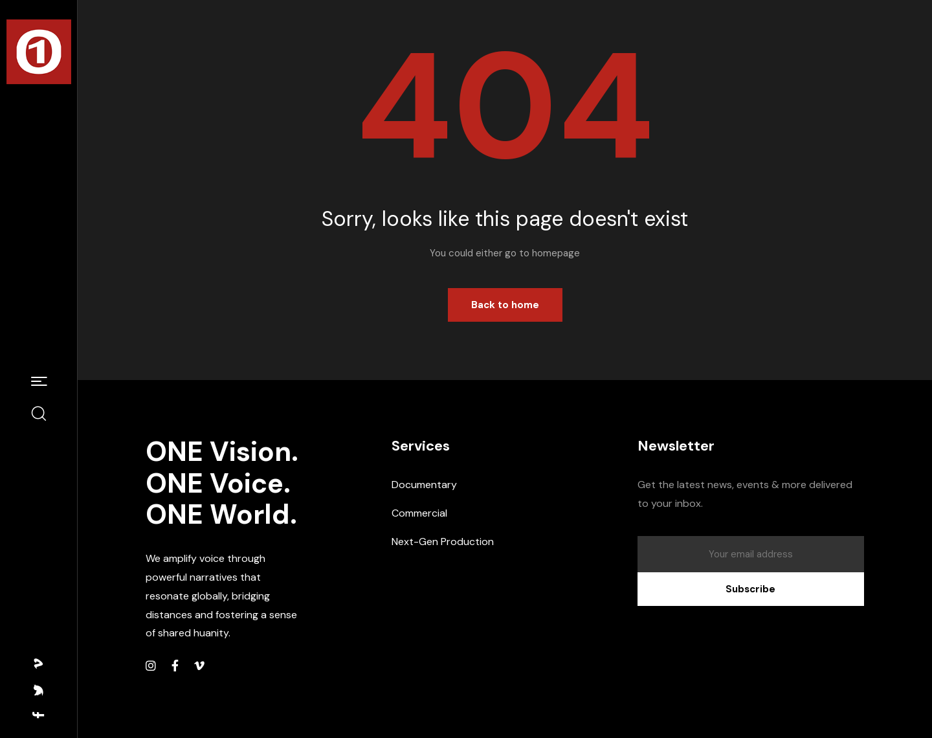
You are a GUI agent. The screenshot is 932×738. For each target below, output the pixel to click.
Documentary (424, 484)
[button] (39, 382)
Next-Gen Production (443, 541)
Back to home (505, 304)
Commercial (419, 513)
